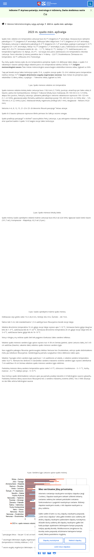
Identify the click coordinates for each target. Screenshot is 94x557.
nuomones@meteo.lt (35, 481)
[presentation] (22, 437)
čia (45, 14)
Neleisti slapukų (75, 540)
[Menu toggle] (5, 3)
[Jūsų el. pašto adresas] (26, 427)
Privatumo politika (41, 420)
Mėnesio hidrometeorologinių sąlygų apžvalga (25, 24)
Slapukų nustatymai (51, 540)
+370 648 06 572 (36, 474)
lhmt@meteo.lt (41, 471)
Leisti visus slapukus (62, 547)
